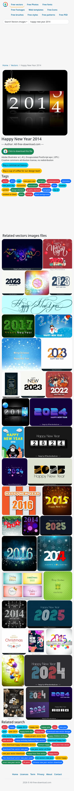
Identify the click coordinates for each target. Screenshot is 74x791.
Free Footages (18, 9)
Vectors (14, 65)
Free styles (33, 14)
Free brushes (17, 14)
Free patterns (48, 14)
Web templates (36, 9)
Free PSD (63, 14)
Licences (24, 774)
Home (5, 65)
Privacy (40, 774)
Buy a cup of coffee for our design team (21, 170)
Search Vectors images (15, 21)
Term (32, 774)
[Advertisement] (37, 45)
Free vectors (17, 4)
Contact (58, 774)
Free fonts (47, 4)
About (49, 774)
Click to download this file (17, 151)
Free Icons (52, 9)
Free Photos (32, 4)
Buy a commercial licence (15, 165)
